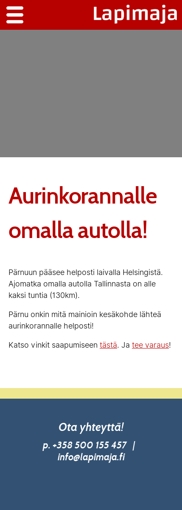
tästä (108, 344)
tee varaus (150, 344)
